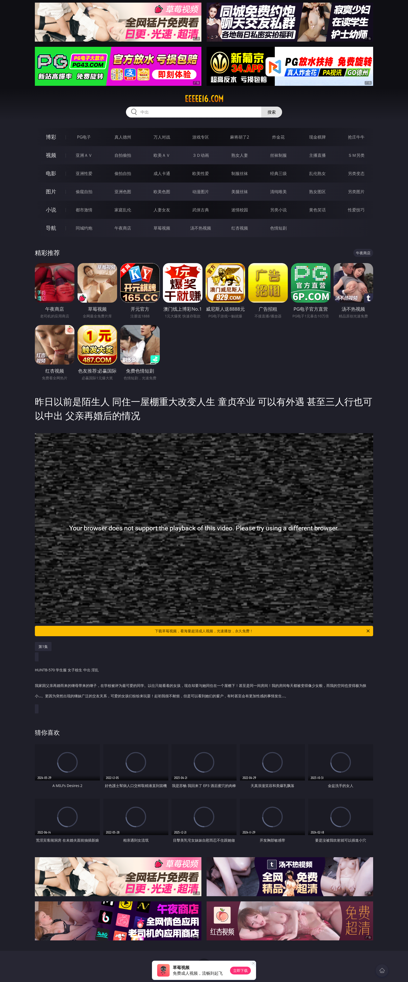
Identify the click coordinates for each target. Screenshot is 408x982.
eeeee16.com (204, 99)
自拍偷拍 (122, 155)
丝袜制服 (278, 155)
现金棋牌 (317, 137)
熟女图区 (317, 191)
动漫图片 (200, 191)
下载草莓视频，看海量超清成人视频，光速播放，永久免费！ (263, 631)
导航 (51, 227)
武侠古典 (200, 210)
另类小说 (278, 210)
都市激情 (84, 210)
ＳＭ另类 (356, 155)
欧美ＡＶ (162, 155)
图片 (51, 191)
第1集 (43, 646)
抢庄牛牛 (356, 137)
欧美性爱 (200, 173)
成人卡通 (162, 173)
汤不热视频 (200, 228)
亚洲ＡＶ (84, 155)
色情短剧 (278, 228)
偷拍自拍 (122, 173)
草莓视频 (162, 228)
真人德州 (122, 137)
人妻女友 (162, 210)
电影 (51, 173)
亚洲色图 (122, 191)
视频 (51, 155)
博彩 (51, 136)
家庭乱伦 (122, 210)
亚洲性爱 (84, 173)
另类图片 (356, 191)
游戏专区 (200, 137)
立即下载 (240, 970)
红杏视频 (239, 228)
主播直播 (317, 155)
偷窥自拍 (84, 191)
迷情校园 (239, 210)
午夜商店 (122, 228)
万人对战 (162, 137)
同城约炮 (84, 228)
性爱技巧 (356, 210)
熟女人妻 (239, 155)
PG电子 (84, 137)
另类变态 (356, 173)
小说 (51, 209)
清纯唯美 (278, 191)
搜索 (271, 112)
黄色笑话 (317, 210)
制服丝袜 (239, 173)
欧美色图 (162, 191)
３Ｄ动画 (200, 155)
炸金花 (278, 137)
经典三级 (278, 173)
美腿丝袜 (239, 191)
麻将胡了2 (239, 137)
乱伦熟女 (317, 173)
